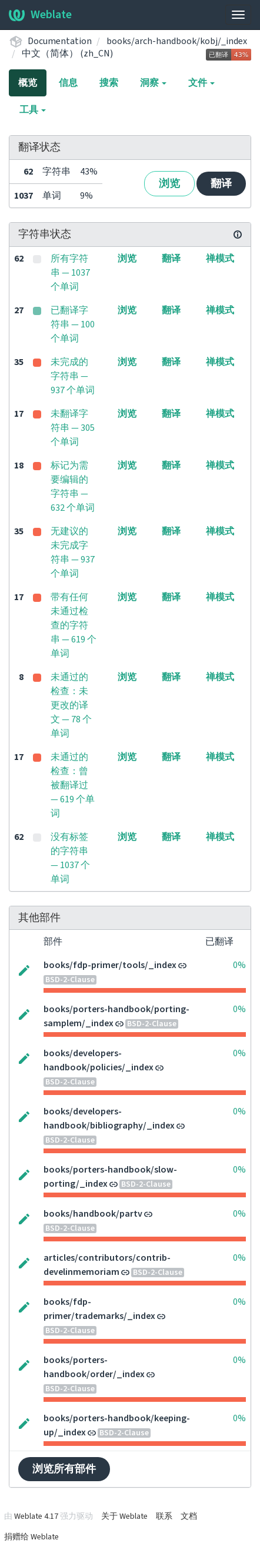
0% (239, 965)
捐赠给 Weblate (31, 1537)
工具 (32, 109)
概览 (27, 82)
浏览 (169, 183)
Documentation (60, 41)
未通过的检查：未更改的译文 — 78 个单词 (71, 705)
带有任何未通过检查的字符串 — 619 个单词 (73, 625)
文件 (201, 82)
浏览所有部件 (64, 1469)
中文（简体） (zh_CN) (67, 53)
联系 (164, 1516)
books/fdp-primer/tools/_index (110, 965)
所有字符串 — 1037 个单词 (70, 272)
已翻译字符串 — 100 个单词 (73, 324)
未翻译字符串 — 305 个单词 (73, 427)
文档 (189, 1516)
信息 (68, 82)
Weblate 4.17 (36, 1516)
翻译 (221, 183)
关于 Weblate (124, 1516)
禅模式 (220, 258)
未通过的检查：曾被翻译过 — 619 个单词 (73, 785)
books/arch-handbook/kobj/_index (176, 41)
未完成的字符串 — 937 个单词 (73, 376)
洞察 (153, 82)
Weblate (40, 14)
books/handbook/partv (93, 1213)
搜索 (108, 82)
